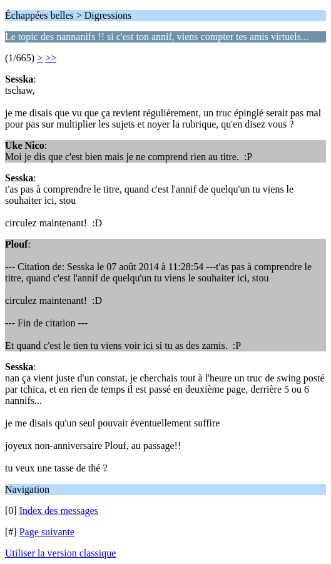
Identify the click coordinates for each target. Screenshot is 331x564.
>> (50, 58)
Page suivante (46, 531)
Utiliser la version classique (60, 553)
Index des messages (58, 510)
